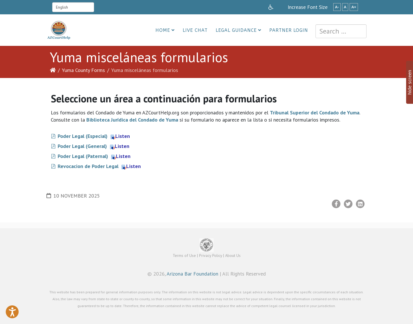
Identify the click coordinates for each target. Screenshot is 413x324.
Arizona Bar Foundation (192, 273)
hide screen (409, 82)
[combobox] (341, 31)
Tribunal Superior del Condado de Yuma (314, 112)
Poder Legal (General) (82, 146)
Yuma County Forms (83, 70)
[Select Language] (73, 7)
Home (162, 30)
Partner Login (288, 30)
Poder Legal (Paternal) (83, 156)
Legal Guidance (236, 30)
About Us (233, 255)
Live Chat (195, 30)
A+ (353, 7)
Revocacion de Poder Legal (88, 166)
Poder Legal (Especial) (83, 136)
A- (337, 7)
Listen (120, 136)
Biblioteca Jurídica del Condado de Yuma (132, 119)
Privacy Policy (210, 255)
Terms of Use (184, 255)
